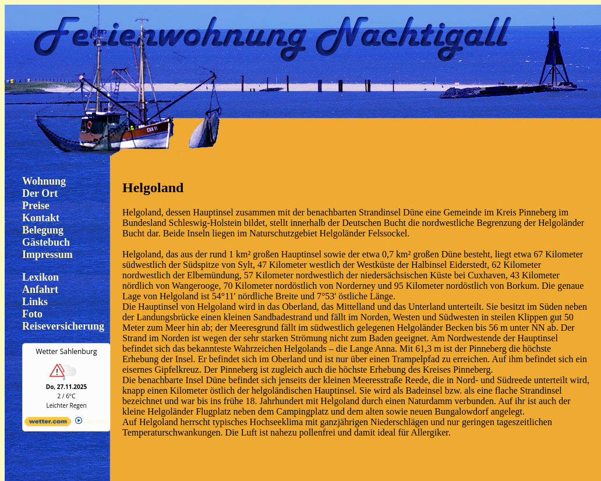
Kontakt (40, 218)
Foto (32, 314)
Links (35, 301)
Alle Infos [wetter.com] (91, 422)
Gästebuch (46, 242)
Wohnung (44, 181)
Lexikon (40, 277)
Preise (36, 205)
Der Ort (40, 193)
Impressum (47, 254)
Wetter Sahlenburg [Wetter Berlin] (66, 351)
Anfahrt (40, 289)
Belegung (42, 230)
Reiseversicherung (63, 326)
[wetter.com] (47, 424)
